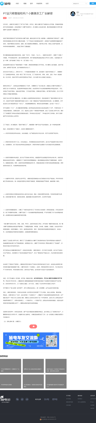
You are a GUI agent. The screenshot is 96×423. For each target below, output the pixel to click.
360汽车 (92, 408)
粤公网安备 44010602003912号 (48, 419)
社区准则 (68, 405)
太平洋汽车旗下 (5, 402)
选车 (31, 3)
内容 (17, 3)
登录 (93, 3)
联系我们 (80, 398)
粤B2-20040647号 (51, 417)
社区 (47, 3)
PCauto (92, 402)
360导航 (92, 405)
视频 (25, 3)
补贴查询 (39, 3)
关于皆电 (68, 398)
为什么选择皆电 (82, 402)
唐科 (78, 12)
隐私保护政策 (69, 402)
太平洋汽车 (93, 398)
